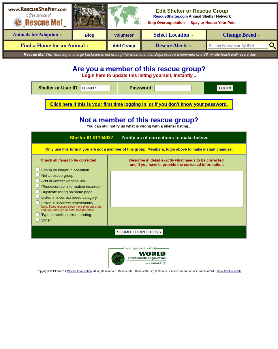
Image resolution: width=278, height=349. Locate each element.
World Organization (79, 307)
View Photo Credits (229, 307)
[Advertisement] (65, 294)
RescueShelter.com (170, 16)
